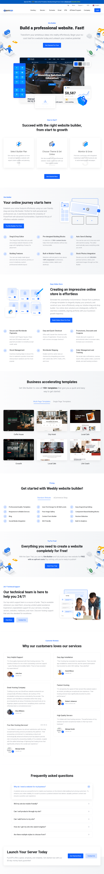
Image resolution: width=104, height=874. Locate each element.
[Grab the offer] (76, 2)
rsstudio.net (18, 675)
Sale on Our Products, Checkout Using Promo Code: (48, 2)
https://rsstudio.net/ (70, 703)
